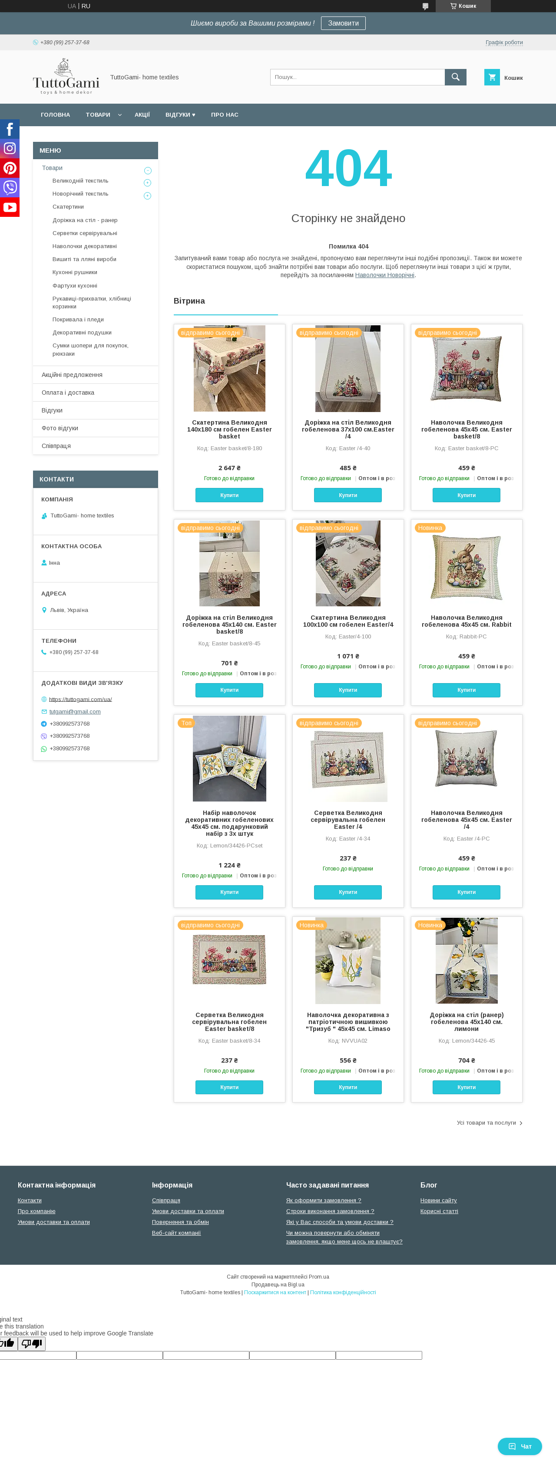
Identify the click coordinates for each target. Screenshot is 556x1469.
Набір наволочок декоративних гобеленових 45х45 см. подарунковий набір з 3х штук (229, 823)
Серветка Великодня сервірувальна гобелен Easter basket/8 (229, 1021)
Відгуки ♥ (180, 114)
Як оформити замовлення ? (323, 1200)
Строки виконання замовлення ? (330, 1211)
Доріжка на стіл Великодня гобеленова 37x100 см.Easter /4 (348, 429)
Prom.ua (319, 1277)
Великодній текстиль (81, 180)
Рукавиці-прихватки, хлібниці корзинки (92, 302)
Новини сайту (438, 1200)
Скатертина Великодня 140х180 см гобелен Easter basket (229, 429)
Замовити (343, 23)
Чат (520, 1446)
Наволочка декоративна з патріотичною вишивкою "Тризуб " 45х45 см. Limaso (348, 1021)
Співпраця (56, 445)
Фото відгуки (60, 428)
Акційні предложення (72, 374)
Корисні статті (439, 1211)
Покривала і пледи (78, 319)
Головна (55, 114)
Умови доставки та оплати (54, 1222)
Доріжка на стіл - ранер (85, 220)
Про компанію (37, 1211)
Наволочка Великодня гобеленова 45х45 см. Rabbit (467, 621)
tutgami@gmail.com (75, 711)
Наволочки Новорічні (384, 275)
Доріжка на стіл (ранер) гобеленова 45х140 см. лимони (467, 1021)
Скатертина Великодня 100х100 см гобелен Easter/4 (348, 621)
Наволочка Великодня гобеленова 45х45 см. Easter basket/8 (466, 429)
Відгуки (52, 410)
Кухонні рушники (75, 272)
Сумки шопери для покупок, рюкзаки (91, 349)
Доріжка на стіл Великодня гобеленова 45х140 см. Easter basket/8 (229, 624)
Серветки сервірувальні (85, 233)
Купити (229, 495)
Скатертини (68, 206)
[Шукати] (456, 77)
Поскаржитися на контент (275, 1292)
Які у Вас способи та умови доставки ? (340, 1222)
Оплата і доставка (68, 392)
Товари (98, 114)
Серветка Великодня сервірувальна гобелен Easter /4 (348, 819)
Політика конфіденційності (343, 1292)
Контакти (30, 1200)
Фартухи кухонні (75, 285)
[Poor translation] (32, 1344)
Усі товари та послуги (486, 1122)
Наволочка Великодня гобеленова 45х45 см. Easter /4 (466, 819)
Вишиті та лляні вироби (84, 259)
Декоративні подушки (82, 332)
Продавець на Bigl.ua (278, 1285)
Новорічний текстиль (81, 193)
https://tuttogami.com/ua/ (80, 699)
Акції (142, 114)
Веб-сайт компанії (176, 1233)
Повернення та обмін (180, 1222)
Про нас (224, 114)
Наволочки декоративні (85, 246)
